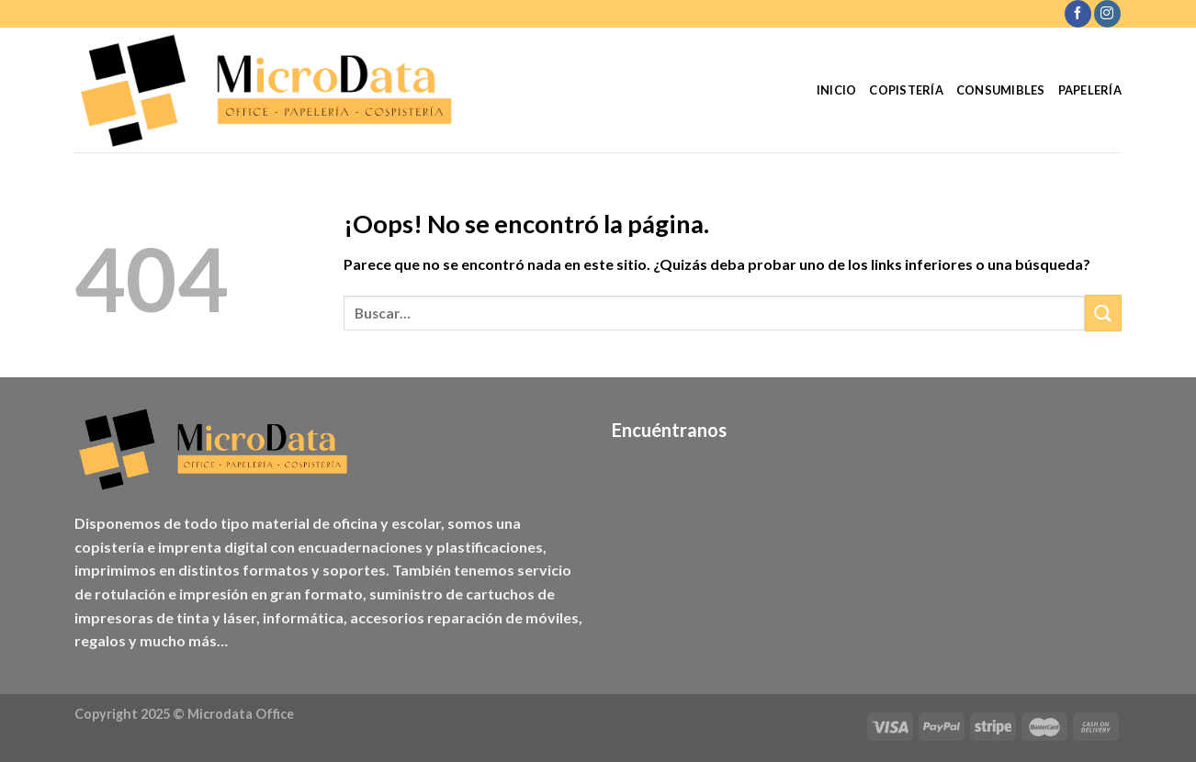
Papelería (1090, 90)
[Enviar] (1103, 313)
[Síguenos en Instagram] (1107, 14)
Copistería (906, 90)
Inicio (837, 90)
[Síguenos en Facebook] (1078, 14)
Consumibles (1000, 90)
